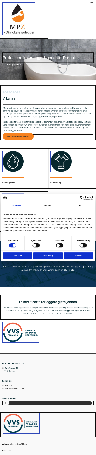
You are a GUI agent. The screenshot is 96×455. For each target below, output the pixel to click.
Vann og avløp (8, 182)
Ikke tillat (18, 255)
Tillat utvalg (48, 255)
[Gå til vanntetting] (61, 171)
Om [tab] (79, 205)
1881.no (24, 444)
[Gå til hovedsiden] (18, 34)
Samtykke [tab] (16, 205)
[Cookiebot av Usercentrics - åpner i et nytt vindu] (82, 198)
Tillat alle (78, 255)
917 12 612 (69, 269)
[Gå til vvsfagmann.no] (20, 341)
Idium (12, 444)
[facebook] (8, 403)
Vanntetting (55, 182)
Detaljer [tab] (48, 205)
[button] (13, 64)
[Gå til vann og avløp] (13, 171)
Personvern (6, 451)
